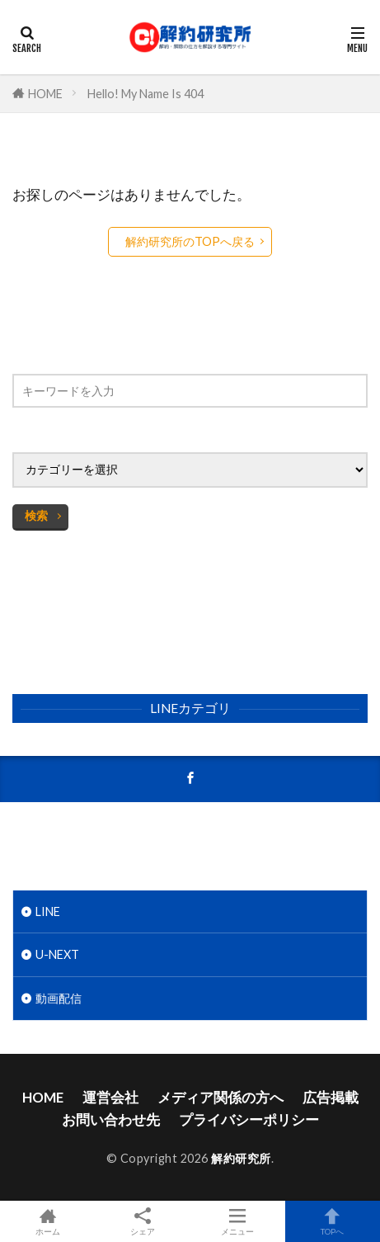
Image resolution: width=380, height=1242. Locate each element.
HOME (45, 94)
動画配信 (58, 998)
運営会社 (110, 1097)
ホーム (47, 1221)
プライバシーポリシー (249, 1119)
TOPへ (332, 1221)
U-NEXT (57, 954)
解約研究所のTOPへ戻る (190, 241)
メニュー (237, 1221)
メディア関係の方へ (220, 1097)
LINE (47, 911)
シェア (142, 1221)
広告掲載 (331, 1097)
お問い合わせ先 (111, 1119)
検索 (36, 515)
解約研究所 (241, 1158)
